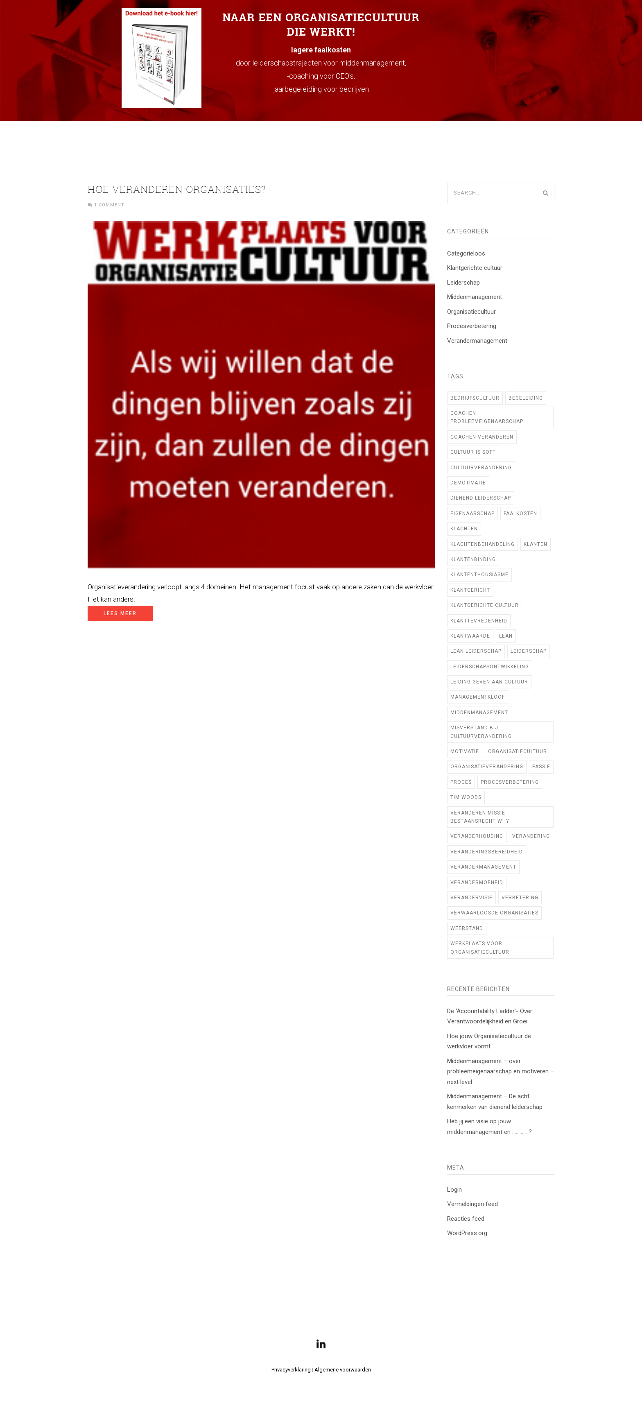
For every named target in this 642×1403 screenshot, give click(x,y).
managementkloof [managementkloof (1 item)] (477, 697)
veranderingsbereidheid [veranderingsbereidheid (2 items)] (486, 852)
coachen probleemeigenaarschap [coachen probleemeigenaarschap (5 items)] (486, 417)
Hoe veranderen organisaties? (177, 189)
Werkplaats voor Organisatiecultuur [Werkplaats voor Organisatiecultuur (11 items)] (479, 948)
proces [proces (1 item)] (461, 782)
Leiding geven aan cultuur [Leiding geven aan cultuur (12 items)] (489, 682)
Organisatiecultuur (471, 311)
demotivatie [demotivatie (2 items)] (468, 483)
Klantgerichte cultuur (474, 268)
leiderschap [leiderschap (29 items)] (529, 651)
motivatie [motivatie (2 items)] (464, 751)
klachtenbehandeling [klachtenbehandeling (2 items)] (482, 544)
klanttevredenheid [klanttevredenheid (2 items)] (478, 621)
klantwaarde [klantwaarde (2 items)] (470, 636)
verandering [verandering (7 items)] (531, 836)
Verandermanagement (477, 340)
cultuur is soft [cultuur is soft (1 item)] (473, 452)
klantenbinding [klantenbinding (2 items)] (473, 559)
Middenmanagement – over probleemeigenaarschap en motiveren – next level (500, 1071)
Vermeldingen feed (472, 1204)
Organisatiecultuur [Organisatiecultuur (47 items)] (517, 751)
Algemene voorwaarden (342, 1370)
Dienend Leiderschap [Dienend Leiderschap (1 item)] (480, 498)
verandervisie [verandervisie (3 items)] (471, 898)
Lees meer (120, 613)
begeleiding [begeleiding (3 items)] (526, 398)
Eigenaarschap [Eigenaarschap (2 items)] (472, 513)
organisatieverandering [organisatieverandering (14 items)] (486, 766)
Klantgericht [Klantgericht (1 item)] (470, 590)
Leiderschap (463, 282)
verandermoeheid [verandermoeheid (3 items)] (476, 882)
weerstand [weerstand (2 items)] (466, 928)
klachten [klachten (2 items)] (464, 529)
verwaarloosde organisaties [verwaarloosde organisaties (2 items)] (494, 913)
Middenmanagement (474, 297)
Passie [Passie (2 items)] (541, 766)
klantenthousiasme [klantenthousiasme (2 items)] (479, 574)
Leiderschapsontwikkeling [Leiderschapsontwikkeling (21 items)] (489, 667)
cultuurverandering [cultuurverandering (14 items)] (481, 468)
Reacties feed (465, 1218)
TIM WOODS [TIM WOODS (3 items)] (466, 797)
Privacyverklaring (291, 1370)
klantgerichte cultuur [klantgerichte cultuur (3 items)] (484, 605)
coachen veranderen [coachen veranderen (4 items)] (481, 437)
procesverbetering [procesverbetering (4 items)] (510, 782)
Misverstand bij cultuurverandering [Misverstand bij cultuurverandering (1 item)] (481, 732)
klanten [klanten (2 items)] (535, 544)
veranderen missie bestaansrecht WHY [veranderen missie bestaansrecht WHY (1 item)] (479, 817)
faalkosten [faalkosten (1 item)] (520, 513)
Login (454, 1189)
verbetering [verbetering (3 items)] (520, 898)
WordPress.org (467, 1233)
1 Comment (109, 205)
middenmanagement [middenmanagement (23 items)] (479, 712)
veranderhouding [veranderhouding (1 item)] (476, 836)
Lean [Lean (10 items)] (506, 636)
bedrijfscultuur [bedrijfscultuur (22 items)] (475, 398)
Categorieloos (466, 253)
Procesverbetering (471, 326)
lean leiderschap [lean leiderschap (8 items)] (476, 651)
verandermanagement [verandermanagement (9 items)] (483, 867)
